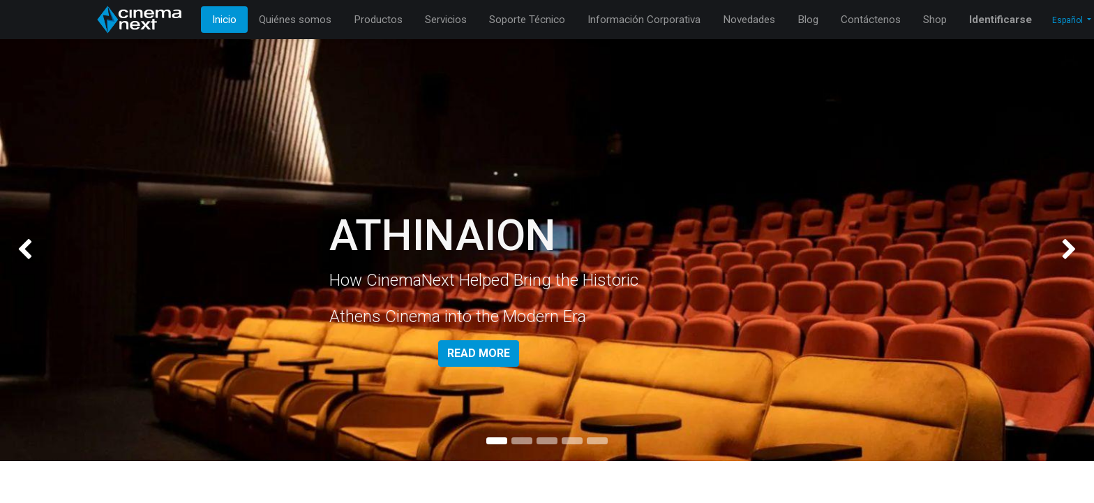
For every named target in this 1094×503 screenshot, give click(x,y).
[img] (43, 250)
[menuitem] (224, 20)
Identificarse (1000, 19)
